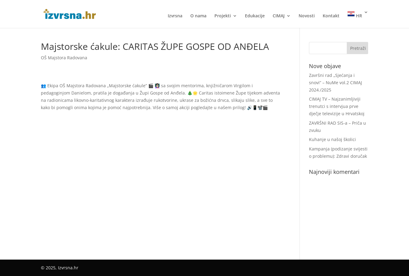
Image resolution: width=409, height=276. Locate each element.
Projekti (222, 16)
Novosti (307, 16)
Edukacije (255, 16)
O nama (198, 16)
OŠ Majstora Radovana (64, 57)
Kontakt (331, 16)
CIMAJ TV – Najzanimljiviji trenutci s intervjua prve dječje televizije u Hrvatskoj (336, 106)
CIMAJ (279, 16)
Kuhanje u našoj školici (332, 139)
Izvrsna (175, 16)
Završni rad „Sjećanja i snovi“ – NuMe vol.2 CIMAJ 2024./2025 (335, 82)
